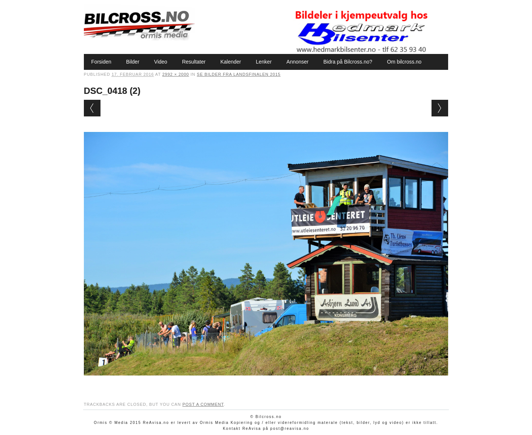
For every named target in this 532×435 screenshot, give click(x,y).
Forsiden (101, 62)
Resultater (194, 62)
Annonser (297, 62)
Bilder (132, 62)
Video (160, 62)
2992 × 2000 (175, 74)
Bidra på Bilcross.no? (347, 62)
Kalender (230, 62)
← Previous (92, 108)
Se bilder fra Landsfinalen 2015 (239, 74)
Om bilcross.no (404, 62)
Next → (440, 108)
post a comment (203, 404)
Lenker (264, 62)
